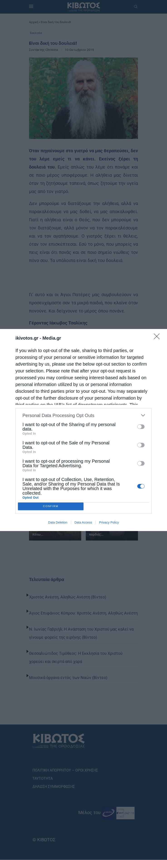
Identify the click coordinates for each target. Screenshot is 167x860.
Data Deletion (57, 522)
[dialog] (83, 430)
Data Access (83, 522)
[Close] (158, 338)
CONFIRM (50, 506)
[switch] (141, 426)
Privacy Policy (109, 522)
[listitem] (83, 415)
